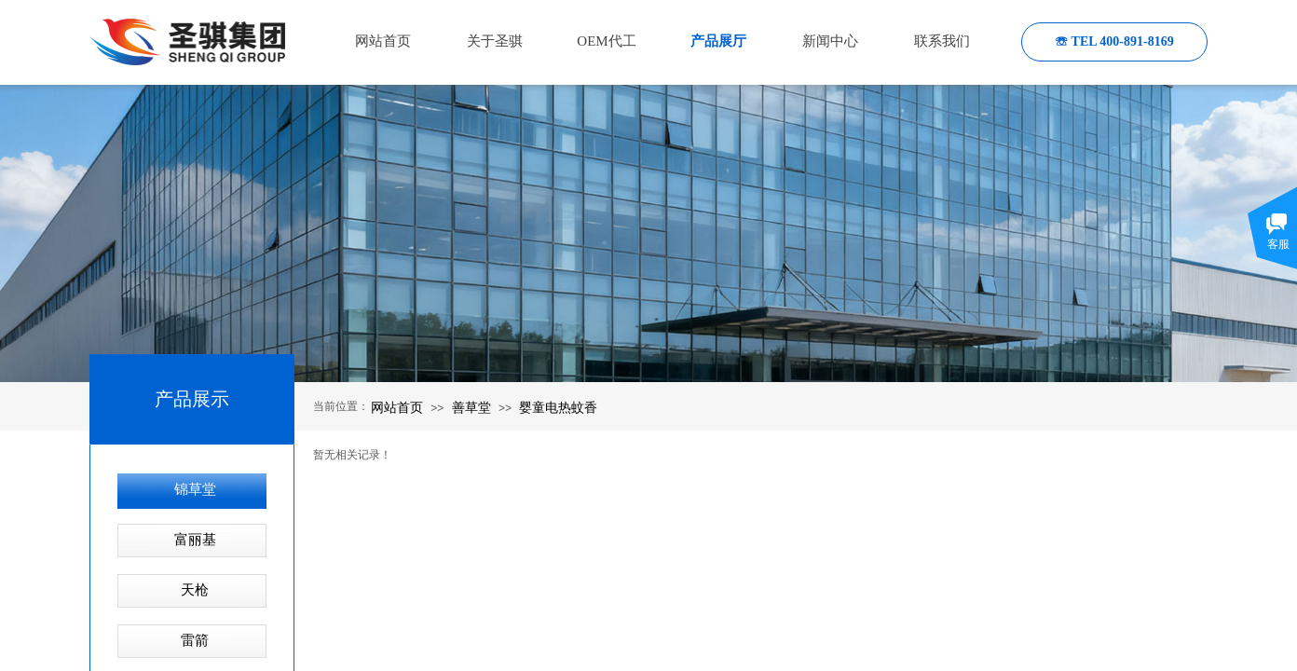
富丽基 (195, 539)
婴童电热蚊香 (558, 407)
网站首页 (397, 407)
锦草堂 (195, 489)
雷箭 (195, 640)
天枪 (195, 589)
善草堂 (471, 407)
